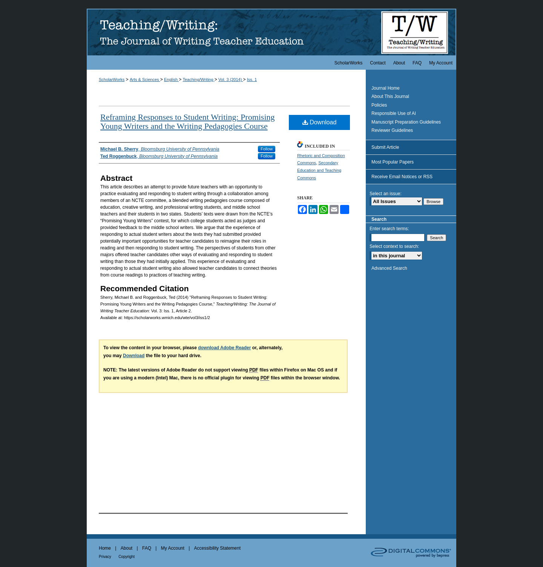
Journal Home (385, 88)
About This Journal (390, 96)
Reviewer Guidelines (392, 130)
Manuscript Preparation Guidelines (406, 122)
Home (105, 548)
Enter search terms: (389, 228)
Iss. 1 (252, 79)
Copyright (126, 557)
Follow (267, 149)
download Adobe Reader (224, 347)
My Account (172, 548)
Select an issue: (386, 193)
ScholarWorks (111, 79)
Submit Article (385, 147)
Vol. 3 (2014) (230, 79)
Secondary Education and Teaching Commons (319, 170)
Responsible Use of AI (393, 113)
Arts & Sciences (145, 79)
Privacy (105, 557)
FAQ (146, 548)
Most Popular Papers (392, 162)
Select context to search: (394, 246)
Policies (379, 105)
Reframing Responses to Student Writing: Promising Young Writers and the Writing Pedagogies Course (187, 121)
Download (319, 122)
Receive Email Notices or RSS (402, 176)
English (171, 79)
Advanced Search (389, 268)
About (126, 548)
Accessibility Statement (217, 548)
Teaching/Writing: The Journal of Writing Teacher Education (271, 32)
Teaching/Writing (198, 79)
